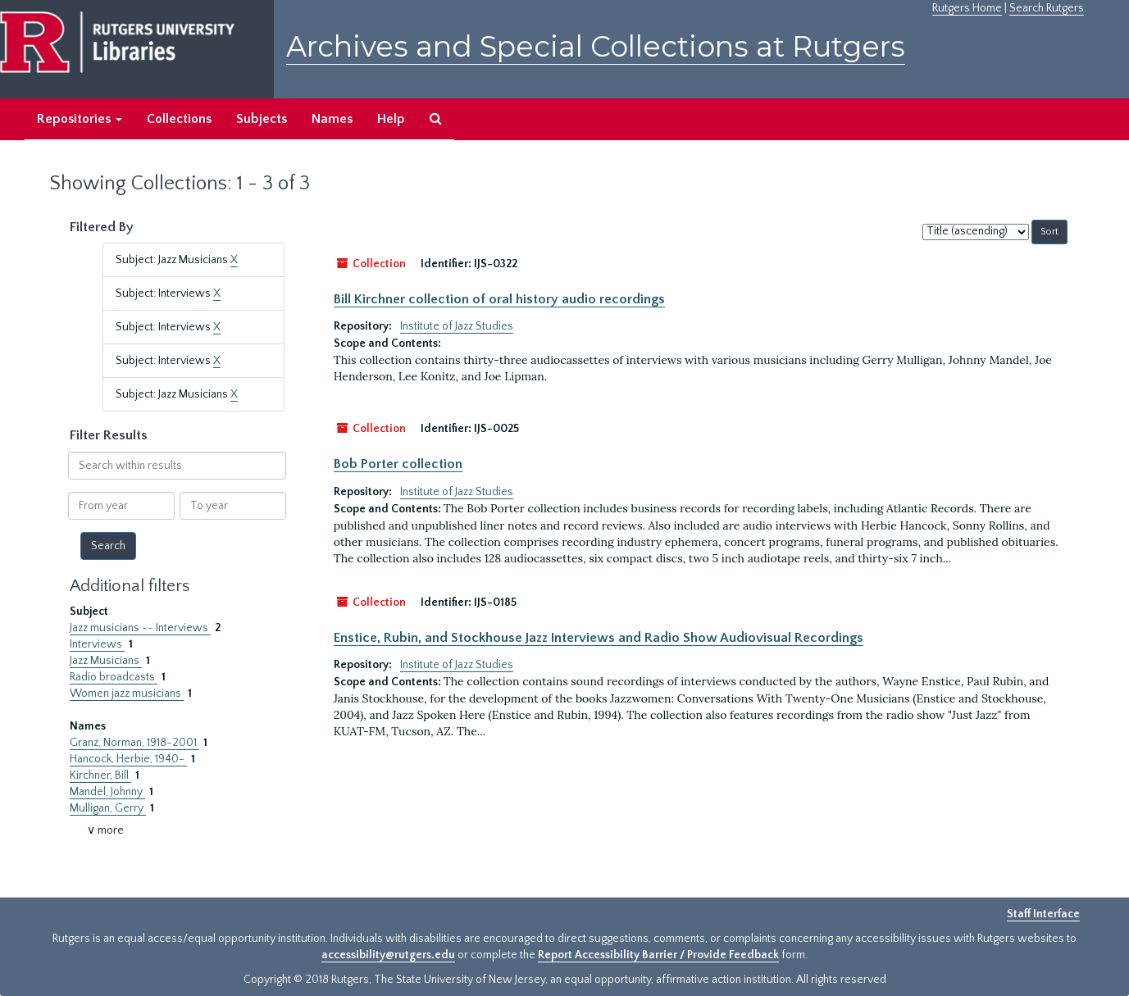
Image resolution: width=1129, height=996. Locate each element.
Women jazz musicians (127, 693)
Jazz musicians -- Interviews (140, 627)
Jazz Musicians (106, 660)
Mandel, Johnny (107, 791)
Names (332, 118)
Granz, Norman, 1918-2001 (134, 742)
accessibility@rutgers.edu (388, 955)
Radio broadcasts (113, 677)
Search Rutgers (1046, 8)
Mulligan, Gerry (108, 808)
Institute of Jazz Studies (456, 326)
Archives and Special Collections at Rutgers (595, 46)
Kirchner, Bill (100, 775)
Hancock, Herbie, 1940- (128, 759)
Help (391, 118)
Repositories (79, 118)
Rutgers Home (967, 8)
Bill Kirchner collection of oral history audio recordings (499, 299)
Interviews (97, 644)
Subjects (261, 118)
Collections (179, 118)
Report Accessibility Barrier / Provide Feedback (658, 955)
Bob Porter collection (398, 464)
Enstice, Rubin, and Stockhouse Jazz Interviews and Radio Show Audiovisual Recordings (598, 637)
